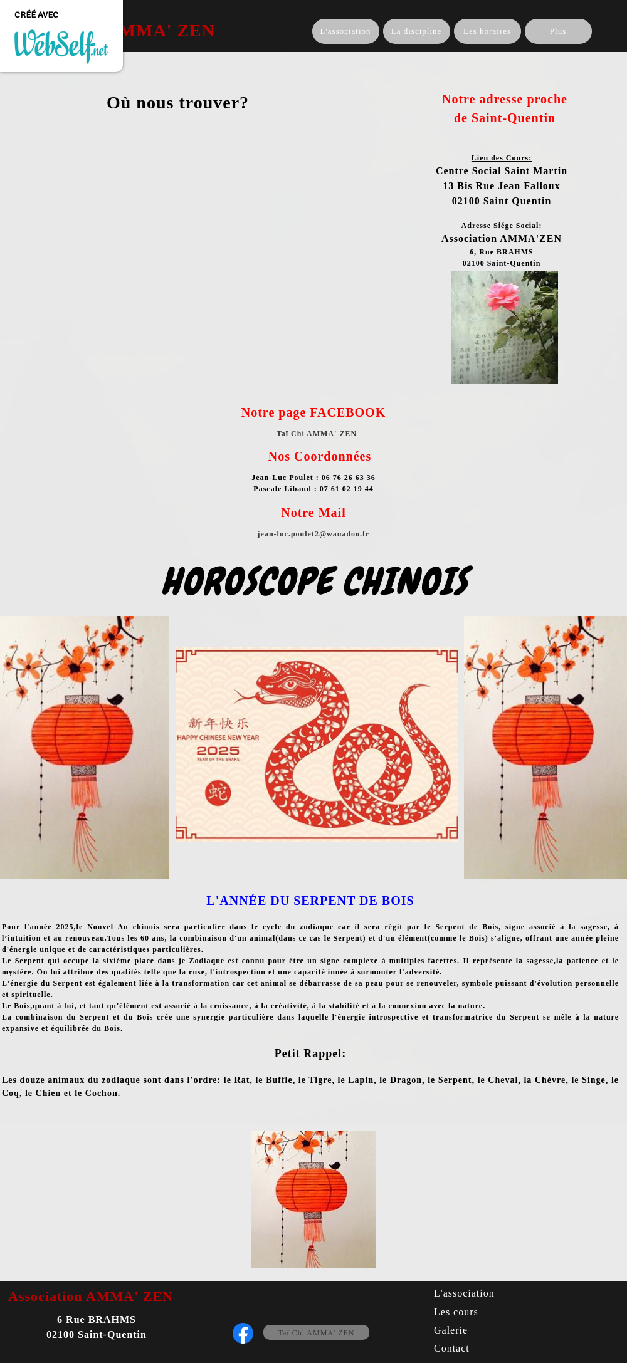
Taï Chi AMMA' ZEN (316, 1333)
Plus (558, 31)
